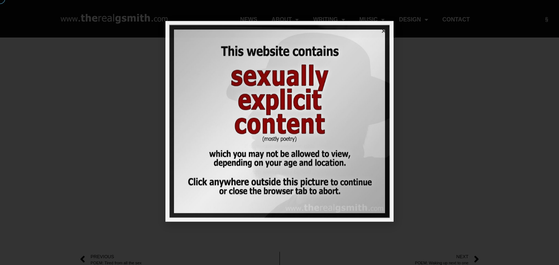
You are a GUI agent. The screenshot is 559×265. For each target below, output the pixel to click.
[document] (279, 132)
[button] (383, 20)
